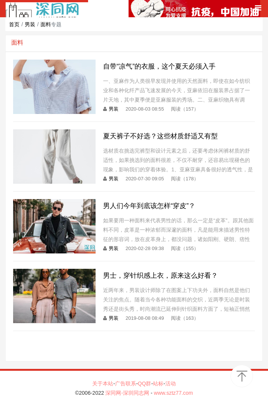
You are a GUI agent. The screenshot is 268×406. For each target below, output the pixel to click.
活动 (170, 384)
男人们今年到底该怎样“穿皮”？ (149, 206)
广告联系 (125, 384)
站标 (158, 384)
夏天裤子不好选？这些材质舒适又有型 (160, 136)
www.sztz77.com (173, 393)
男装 (30, 24)
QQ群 (144, 384)
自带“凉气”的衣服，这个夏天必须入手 (159, 66)
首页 (14, 24)
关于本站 (102, 384)
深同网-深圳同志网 (128, 393)
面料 (45, 24)
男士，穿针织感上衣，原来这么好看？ (160, 275)
